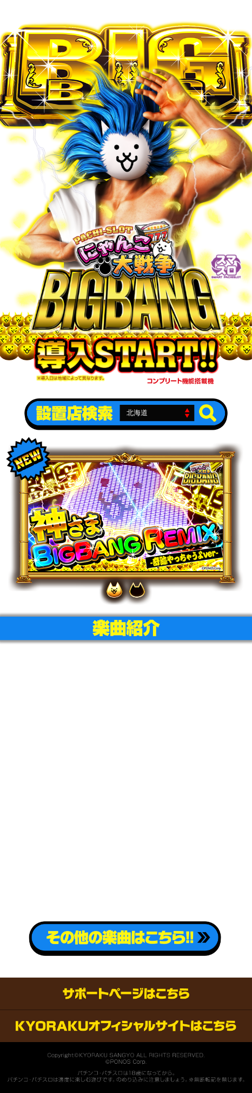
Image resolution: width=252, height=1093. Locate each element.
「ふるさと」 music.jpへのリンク (172, 714)
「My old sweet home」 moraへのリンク (80, 879)
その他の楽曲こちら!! (125, 938)
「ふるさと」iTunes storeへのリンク (80, 714)
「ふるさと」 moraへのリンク (80, 755)
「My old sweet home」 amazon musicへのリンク (172, 879)
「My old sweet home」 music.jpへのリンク (172, 838)
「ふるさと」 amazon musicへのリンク (172, 755)
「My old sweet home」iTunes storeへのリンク (80, 838)
